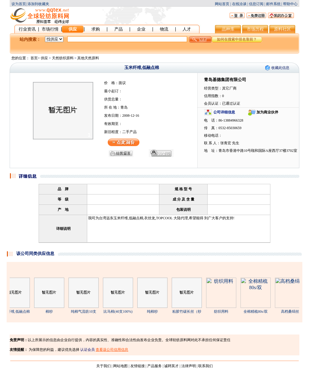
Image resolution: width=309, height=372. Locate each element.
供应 (72, 29)
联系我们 (205, 366)
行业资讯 (27, 29)
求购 (95, 29)
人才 (187, 29)
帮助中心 (290, 4)
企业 (141, 29)
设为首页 (18, 4)
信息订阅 (256, 4)
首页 (34, 58)
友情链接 (137, 366)
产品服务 (154, 366)
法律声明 (188, 366)
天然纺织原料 (63, 58)
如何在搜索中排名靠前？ (237, 39)
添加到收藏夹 (38, 4)
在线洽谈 (239, 4)
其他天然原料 (88, 58)
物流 (164, 29)
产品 (118, 29)
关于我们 (103, 366)
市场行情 (50, 29)
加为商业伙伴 (267, 112)
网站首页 (222, 4)
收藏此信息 (280, 68)
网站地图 (120, 366)
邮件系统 (273, 4)
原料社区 (282, 29)
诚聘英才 (171, 366)
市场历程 (255, 29)
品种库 (228, 29)
